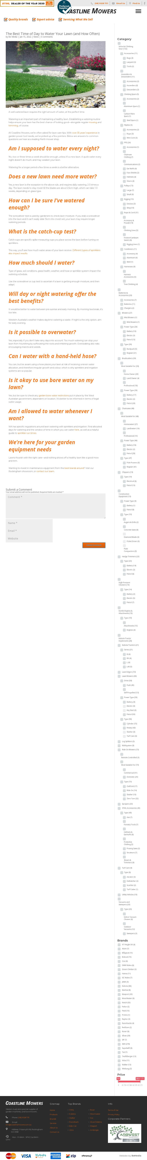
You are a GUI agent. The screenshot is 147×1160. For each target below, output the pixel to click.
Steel (130, 262)
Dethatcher (132, 881)
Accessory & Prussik (129, 221)
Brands (53, 1119)
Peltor (125, 1006)
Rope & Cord (131, 212)
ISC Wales (127, 977)
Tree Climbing (131, 284)
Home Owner (131, 374)
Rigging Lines (133, 244)
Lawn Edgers (129, 672)
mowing (93, 122)
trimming (13, 125)
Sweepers (132, 933)
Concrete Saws (131, 530)
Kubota (126, 986)
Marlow (126, 990)
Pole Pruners (133, 462)
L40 (129, 666)
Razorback (74, 1122)
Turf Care (132, 736)
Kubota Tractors (130, 645)
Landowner (133, 428)
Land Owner (133, 378)
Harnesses (129, 266)
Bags (130, 58)
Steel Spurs (132, 120)
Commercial (130, 773)
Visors (130, 181)
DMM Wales (128, 965)
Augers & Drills (131, 522)
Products (53, 1114)
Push (130, 685)
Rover (125, 1031)
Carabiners (130, 249)
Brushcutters (129, 358)
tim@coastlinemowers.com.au (18, 1125)
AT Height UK (128, 944)
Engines (131, 630)
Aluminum (132, 257)
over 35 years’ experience (84, 133)
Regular (131, 353)
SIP (124, 1040)
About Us (54, 1128)
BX (129, 658)
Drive (128, 680)
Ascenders (132, 85)
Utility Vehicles (129, 894)
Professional (131, 385)
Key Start (131, 710)
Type (128, 344)
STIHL (71, 1110)
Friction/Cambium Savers (131, 238)
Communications (132, 164)
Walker (126, 1064)
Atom (125, 948)
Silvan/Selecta (96, 1122)
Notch (126, 1002)
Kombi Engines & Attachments (125, 612)
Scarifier (131, 885)
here (77, 429)
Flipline (128, 125)
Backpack (132, 349)
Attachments (131, 626)
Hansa (126, 973)
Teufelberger (129, 1056)
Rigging (129, 199)
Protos (126, 1015)
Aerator (131, 877)
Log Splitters (128, 741)
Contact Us (54, 1132)
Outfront (132, 786)
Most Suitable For (130, 366)
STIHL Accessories (131, 808)
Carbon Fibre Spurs (129, 115)
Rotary (131, 727)
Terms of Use (113, 1110)
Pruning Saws (133, 848)
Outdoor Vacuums (129, 928)
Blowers (127, 313)
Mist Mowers (133, 322)
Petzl (125, 1011)
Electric (131, 335)
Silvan (126, 1035)
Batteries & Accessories (125, 294)
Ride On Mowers (130, 749)
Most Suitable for (130, 416)
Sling (130, 208)
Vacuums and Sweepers (124, 903)
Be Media (12, 36)
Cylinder (132, 723)
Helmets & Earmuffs (129, 833)
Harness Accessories (130, 275)
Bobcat (126, 957)
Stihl (126, 1044)
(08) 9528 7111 (23, 1117)
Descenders (133, 89)
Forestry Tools (131, 824)
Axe (129, 817)
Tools (130, 66)
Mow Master (128, 998)
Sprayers (127, 804)
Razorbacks (128, 1023)
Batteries (129, 304)
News (36, 36)
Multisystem (128, 745)
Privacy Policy (113, 1114)
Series (128, 649)
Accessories (130, 53)
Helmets (131, 177)
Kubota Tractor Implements (125, 639)
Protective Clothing (128, 843)
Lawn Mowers (129, 676)
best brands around (74, 468)
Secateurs (132, 852)
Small (130, 194)
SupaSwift (127, 1048)
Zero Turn (132, 798)
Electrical (131, 481)
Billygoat (127, 953)
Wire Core (132, 138)
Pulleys (128, 185)
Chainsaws (128, 408)
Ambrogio (94, 1130)
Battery (131, 331)
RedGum (126, 1027)
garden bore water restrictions (54, 395)
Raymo (126, 1019)
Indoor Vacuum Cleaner (130, 918)
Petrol (131, 339)
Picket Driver (133, 541)
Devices (131, 204)
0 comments (47, 36)
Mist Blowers (130, 317)
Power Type (130, 327)
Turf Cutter (132, 889)
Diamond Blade (131, 537)
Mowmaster (95, 1114)
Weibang (127, 1068)
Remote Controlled (130, 757)
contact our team (45, 471)
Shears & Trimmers (129, 861)
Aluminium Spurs (132, 106)
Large (130, 190)
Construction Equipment (125, 495)
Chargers (129, 308)
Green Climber (129, 969)
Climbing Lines (131, 230)
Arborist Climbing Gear (126, 47)
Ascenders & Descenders (128, 75)
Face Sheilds (133, 172)
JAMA (125, 982)
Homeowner (131, 424)
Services (53, 1123)
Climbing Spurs (131, 94)
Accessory (132, 253)
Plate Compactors (130, 550)
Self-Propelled (131, 692)
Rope (130, 134)
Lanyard (131, 62)
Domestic (132, 777)
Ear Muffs (132, 168)
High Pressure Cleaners (124, 583)
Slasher (131, 732)
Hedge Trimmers (130, 556)
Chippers (127, 472)
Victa (125, 1060)
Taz (124, 1052)
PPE (127, 142)
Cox (125, 961)
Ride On (132, 790)
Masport (127, 994)
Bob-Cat (73, 1126)
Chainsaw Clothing (128, 155)
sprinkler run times (27, 433)
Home (52, 1110)
